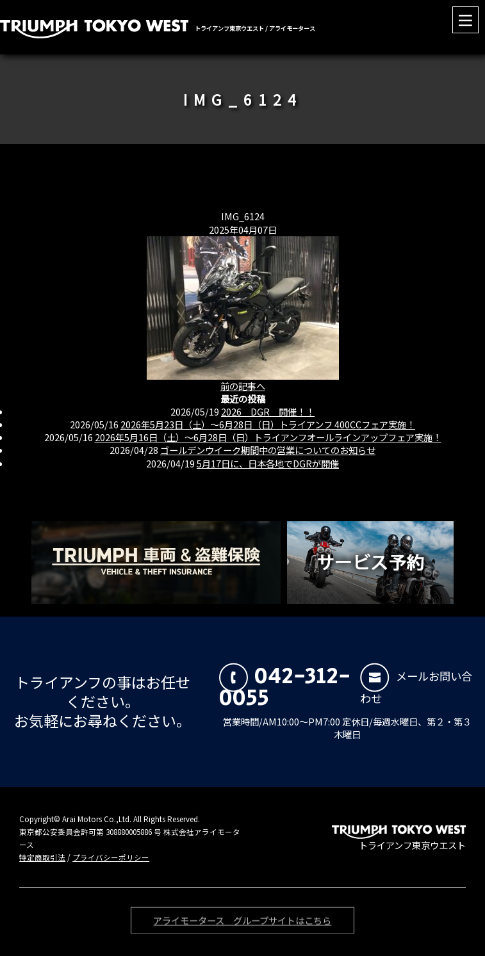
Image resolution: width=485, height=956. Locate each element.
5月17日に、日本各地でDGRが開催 (268, 463)
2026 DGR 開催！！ (268, 411)
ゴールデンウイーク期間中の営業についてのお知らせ (267, 450)
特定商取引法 (42, 857)
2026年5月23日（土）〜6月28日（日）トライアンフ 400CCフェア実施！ (267, 424)
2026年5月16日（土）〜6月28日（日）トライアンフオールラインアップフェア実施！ (268, 437)
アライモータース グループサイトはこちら (242, 922)
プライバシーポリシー (110, 857)
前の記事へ (242, 386)
